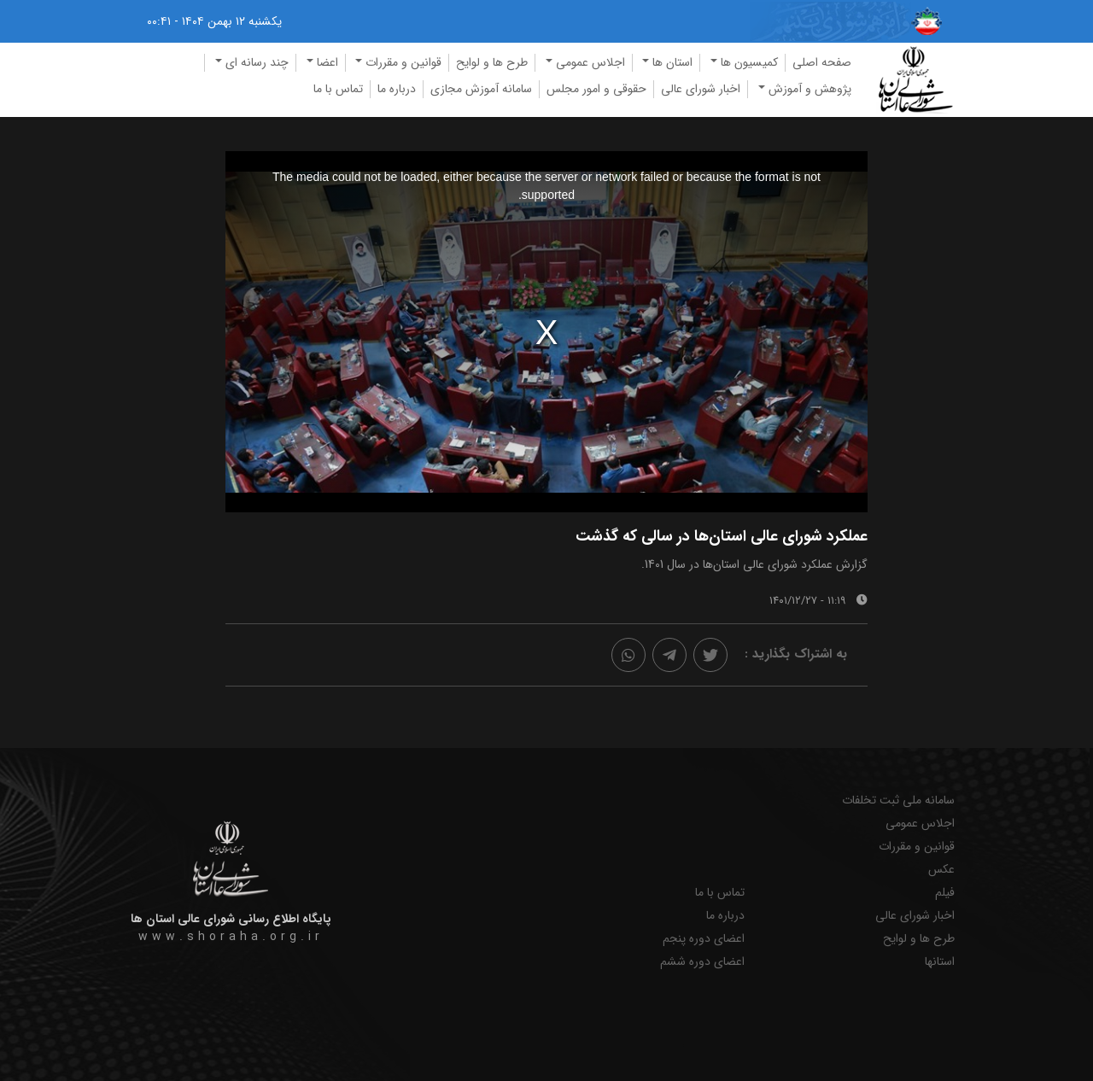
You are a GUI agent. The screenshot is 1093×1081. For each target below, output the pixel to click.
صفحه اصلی (821, 62)
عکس (941, 870)
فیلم (945, 893)
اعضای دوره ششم (702, 962)
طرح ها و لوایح (492, 62)
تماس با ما (338, 88)
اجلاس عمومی (920, 824)
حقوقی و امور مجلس (596, 88)
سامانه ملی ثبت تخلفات (898, 800)
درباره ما (396, 88)
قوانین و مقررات (917, 847)
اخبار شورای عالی (700, 88)
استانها (940, 962)
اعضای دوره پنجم (704, 939)
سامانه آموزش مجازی (481, 88)
